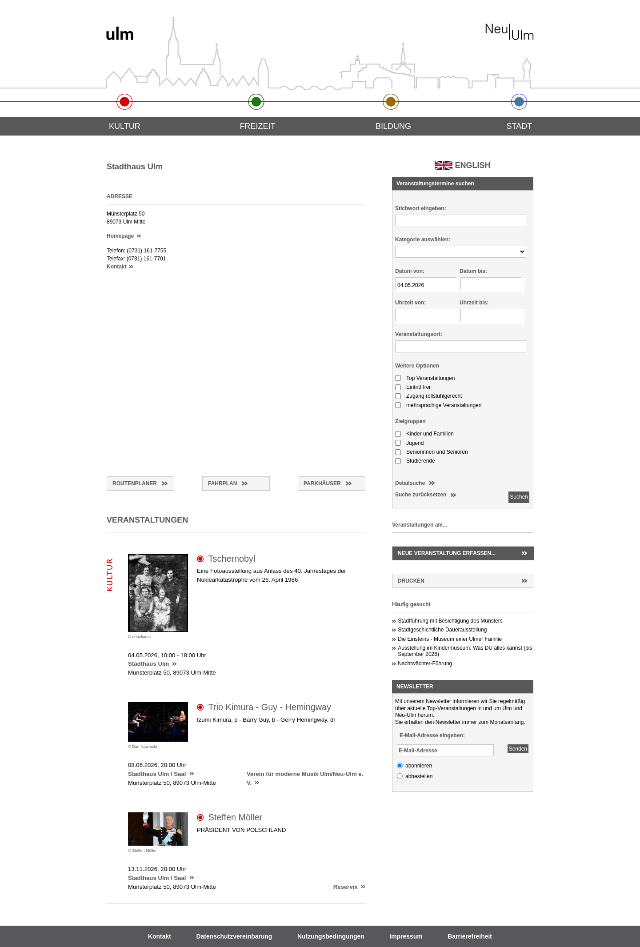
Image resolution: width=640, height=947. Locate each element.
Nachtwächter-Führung (425, 663)
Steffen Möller (235, 817)
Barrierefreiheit (470, 936)
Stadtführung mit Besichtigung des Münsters (450, 621)
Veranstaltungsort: (418, 334)
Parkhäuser (322, 483)
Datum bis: (473, 271)
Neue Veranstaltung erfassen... (447, 553)
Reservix (345, 886)
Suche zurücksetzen (420, 494)
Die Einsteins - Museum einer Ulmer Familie (450, 639)
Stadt (519, 126)
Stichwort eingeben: (420, 208)
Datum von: (409, 271)
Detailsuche (410, 483)
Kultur (124, 126)
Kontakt (117, 267)
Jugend (415, 443)
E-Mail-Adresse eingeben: (432, 735)
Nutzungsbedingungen (330, 936)
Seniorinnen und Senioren (437, 452)
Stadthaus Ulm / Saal (157, 774)
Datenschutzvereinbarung (234, 936)
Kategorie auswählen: (422, 239)
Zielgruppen (410, 421)
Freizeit (257, 126)
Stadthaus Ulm (148, 663)
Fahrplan (222, 483)
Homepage (120, 236)
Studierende (420, 461)
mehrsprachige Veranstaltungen (443, 405)
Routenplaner (134, 483)
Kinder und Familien (430, 434)
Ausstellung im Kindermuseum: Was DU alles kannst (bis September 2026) (465, 651)
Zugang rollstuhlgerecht (434, 396)
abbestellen (418, 776)
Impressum (405, 936)
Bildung (393, 126)
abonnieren (418, 766)
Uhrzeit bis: (474, 303)
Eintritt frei (418, 387)
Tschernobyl (232, 558)
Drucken (411, 581)
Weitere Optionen (417, 366)
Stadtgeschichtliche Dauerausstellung (442, 630)
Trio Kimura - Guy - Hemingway (269, 707)
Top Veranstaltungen (430, 378)
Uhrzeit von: (410, 303)
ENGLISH (472, 165)
